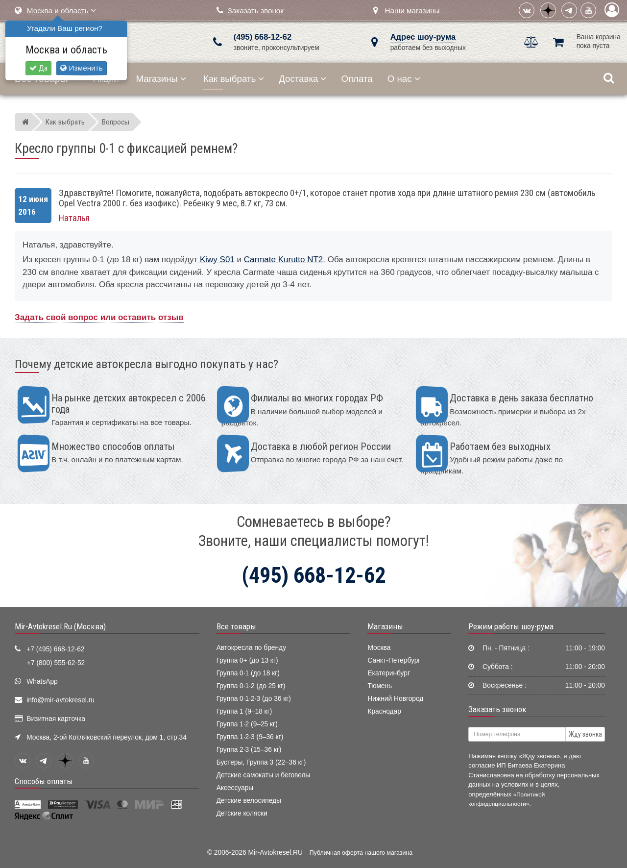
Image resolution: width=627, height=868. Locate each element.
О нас (403, 79)
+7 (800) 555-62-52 (56, 663)
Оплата (356, 79)
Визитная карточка (55, 718)
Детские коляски (242, 813)
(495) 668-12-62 (262, 37)
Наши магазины (412, 10)
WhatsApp (42, 681)
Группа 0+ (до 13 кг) (247, 660)
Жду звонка (585, 734)
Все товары (236, 626)
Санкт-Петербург (393, 660)
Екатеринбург (388, 673)
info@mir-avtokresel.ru (60, 700)
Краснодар (384, 711)
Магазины (161, 79)
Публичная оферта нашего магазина (361, 852)
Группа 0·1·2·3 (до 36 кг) (254, 698)
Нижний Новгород (395, 698)
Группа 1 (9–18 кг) (244, 711)
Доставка (302, 79)
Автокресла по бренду (251, 647)
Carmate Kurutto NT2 (283, 259)
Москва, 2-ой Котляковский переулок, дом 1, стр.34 (106, 737)
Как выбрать (233, 79)
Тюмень (379, 686)
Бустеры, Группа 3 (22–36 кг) (261, 762)
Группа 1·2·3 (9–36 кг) (250, 737)
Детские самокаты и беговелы (264, 775)
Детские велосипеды (249, 800)
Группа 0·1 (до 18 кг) (248, 673)
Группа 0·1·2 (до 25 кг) (251, 686)
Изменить (81, 68)
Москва (378, 647)
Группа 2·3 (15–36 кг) (249, 749)
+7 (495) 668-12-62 (55, 649)
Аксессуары (235, 788)
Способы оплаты (43, 781)
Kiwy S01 (216, 259)
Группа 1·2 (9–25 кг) (247, 724)
